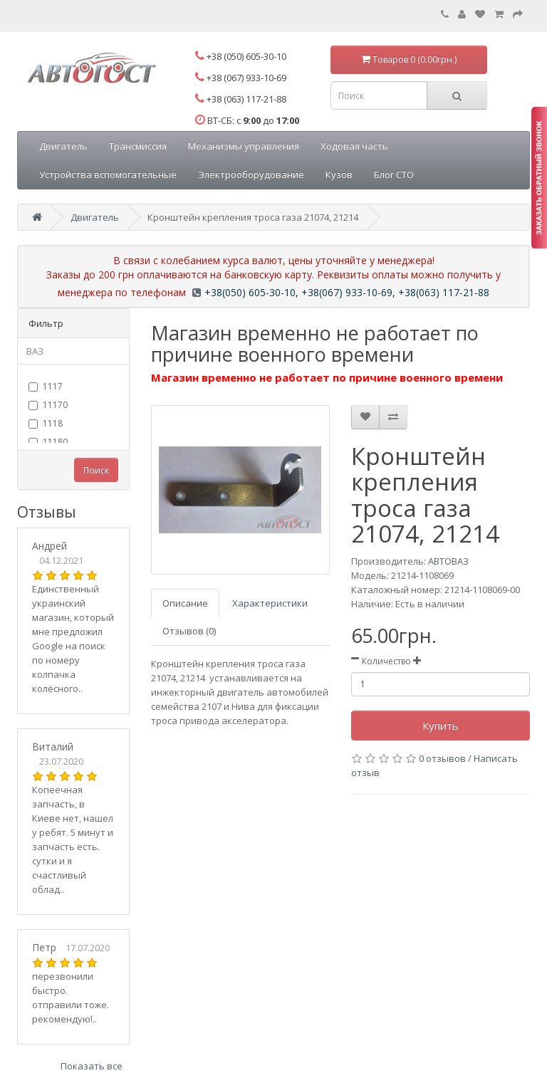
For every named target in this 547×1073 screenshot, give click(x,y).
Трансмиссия (138, 146)
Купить (440, 725)
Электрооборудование (251, 174)
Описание (185, 603)
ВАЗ (34, 351)
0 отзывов (442, 758)
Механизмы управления (243, 146)
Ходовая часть (354, 146)
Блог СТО (394, 174)
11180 (48, 442)
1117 (45, 386)
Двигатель (63, 146)
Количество (386, 661)
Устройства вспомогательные (108, 174)
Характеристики (270, 603)
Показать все (92, 1065)
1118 (45, 423)
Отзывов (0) (189, 630)
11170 (48, 405)
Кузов (339, 174)
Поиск (96, 470)
